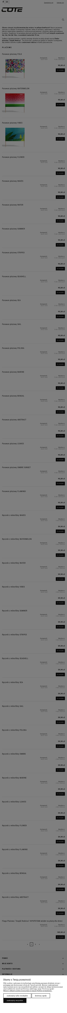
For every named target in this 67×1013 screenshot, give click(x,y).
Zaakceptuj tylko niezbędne (17, 996)
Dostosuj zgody (41, 996)
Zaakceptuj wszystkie (15, 1000)
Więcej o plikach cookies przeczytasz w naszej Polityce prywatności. (27, 991)
